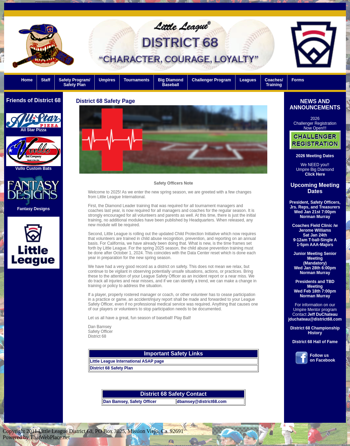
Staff (45, 82)
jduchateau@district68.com (314, 319)
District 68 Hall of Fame (315, 341)
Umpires (107, 82)
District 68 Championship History (315, 330)
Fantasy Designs (33, 207)
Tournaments (136, 82)
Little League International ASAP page (127, 361)
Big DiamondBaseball (170, 82)
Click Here (315, 174)
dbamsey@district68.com (202, 401)
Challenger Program (211, 82)
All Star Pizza (33, 128)
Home (26, 82)
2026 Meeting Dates (315, 155)
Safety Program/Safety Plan (74, 82)
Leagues (248, 82)
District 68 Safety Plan (111, 368)
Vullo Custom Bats (33, 166)
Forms (298, 82)
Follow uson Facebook (322, 358)
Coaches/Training (274, 82)
